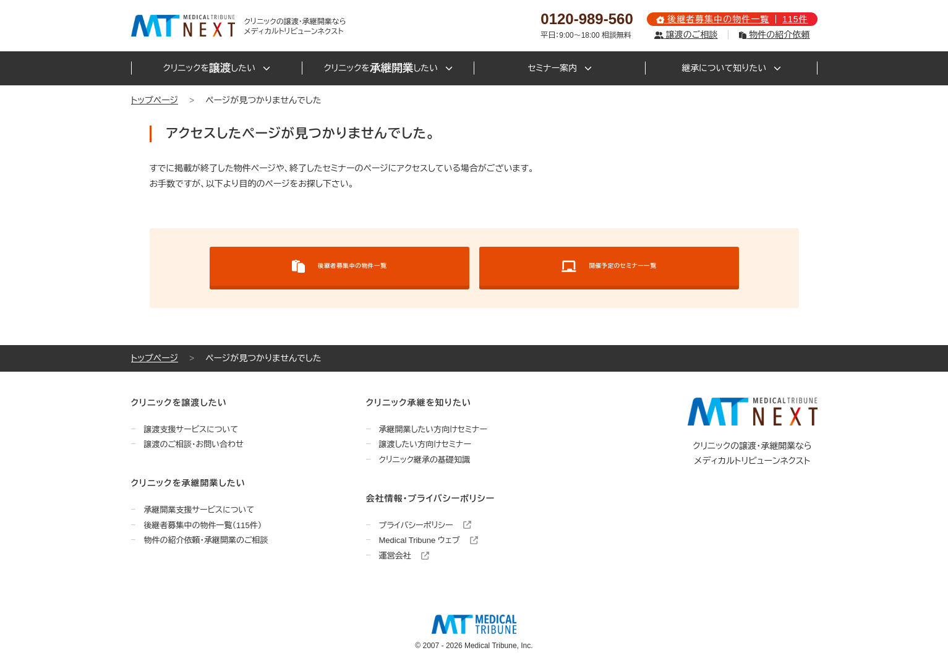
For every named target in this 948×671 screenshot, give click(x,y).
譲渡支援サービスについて (191, 429)
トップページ (154, 100)
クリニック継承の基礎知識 (425, 459)
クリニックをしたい (216, 68)
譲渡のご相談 (685, 34)
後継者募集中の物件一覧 (339, 266)
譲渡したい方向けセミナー (425, 444)
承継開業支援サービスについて (199, 510)
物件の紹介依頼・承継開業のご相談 (206, 540)
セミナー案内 (559, 68)
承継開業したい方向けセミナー (433, 429)
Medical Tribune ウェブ (429, 540)
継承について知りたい (731, 68)
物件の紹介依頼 (774, 34)
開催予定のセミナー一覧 (609, 266)
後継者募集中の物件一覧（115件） (203, 525)
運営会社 (404, 555)
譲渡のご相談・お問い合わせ (194, 444)
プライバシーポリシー (425, 525)
